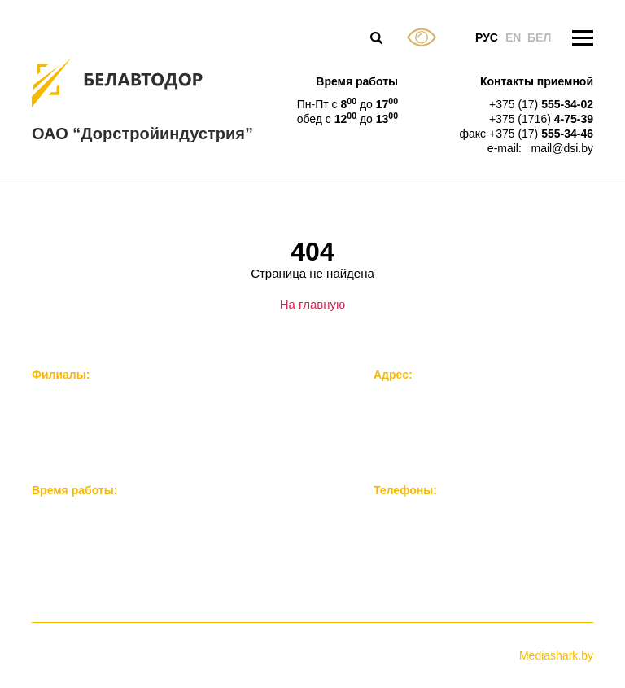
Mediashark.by (556, 655)
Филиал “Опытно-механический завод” (134, 415)
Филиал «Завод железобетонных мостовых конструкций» (183, 398)
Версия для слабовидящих (421, 37)
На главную (313, 304)
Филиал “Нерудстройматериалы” (118, 432)
